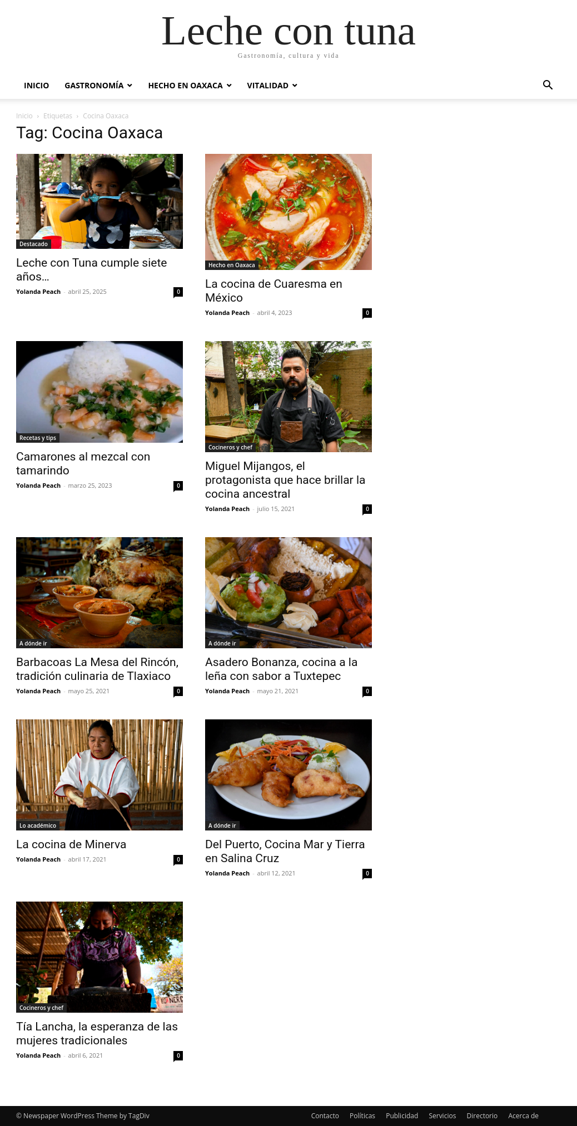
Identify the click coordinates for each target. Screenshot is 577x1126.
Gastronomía (93, 85)
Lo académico (37, 825)
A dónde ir (33, 643)
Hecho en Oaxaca (185, 85)
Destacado (33, 244)
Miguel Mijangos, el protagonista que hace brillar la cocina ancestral (285, 480)
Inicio (36, 85)
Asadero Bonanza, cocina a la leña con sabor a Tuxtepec (281, 669)
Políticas (362, 1115)
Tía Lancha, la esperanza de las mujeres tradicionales (97, 1033)
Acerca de (523, 1115)
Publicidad (402, 1115)
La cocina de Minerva (71, 844)
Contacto (325, 1115)
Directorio (482, 1115)
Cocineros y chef (230, 447)
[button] (547, 86)
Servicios (442, 1115)
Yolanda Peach (38, 291)
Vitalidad (267, 85)
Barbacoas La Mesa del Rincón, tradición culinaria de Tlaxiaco (97, 669)
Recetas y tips (37, 438)
